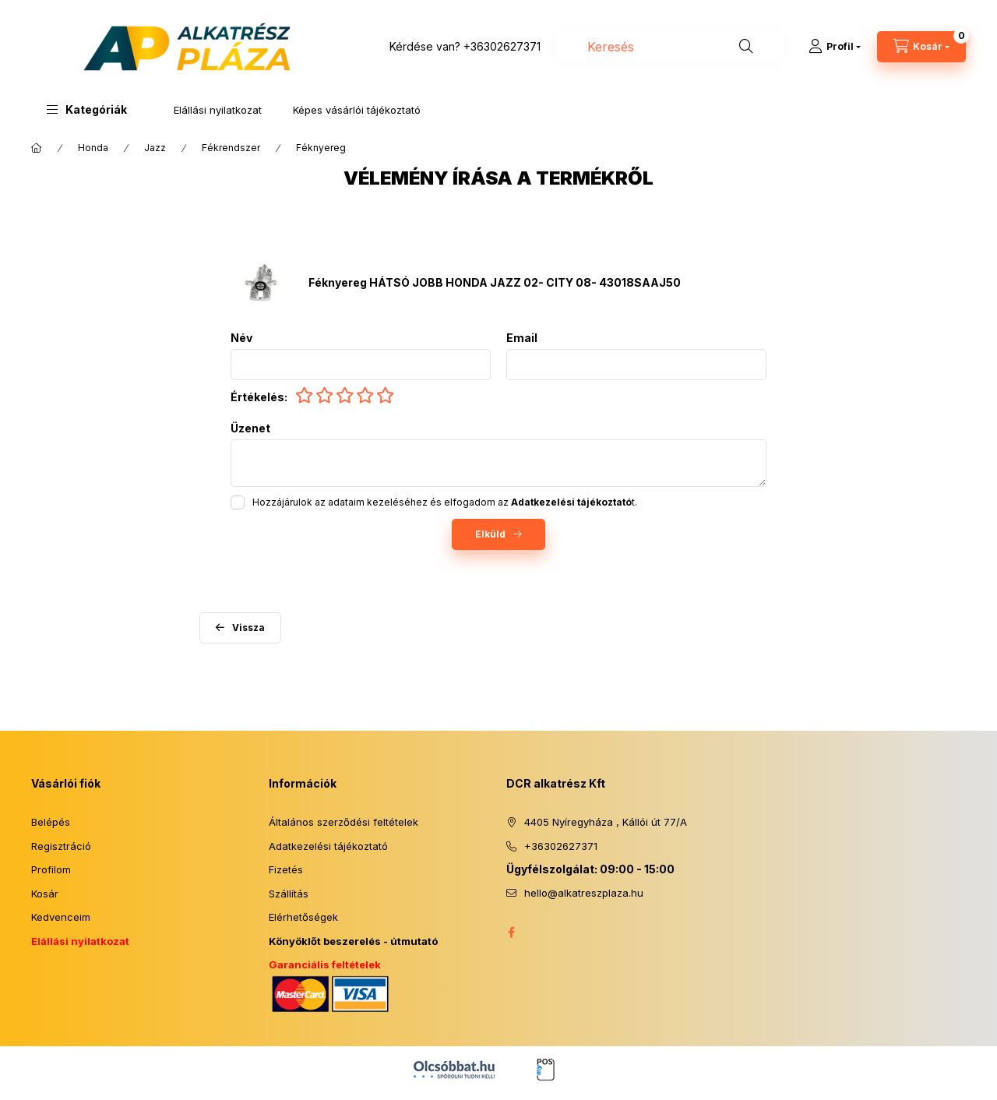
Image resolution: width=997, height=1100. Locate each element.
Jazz (155, 147)
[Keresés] (746, 47)
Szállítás (288, 893)
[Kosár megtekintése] (921, 46)
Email (521, 338)
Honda (93, 147)
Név (241, 338)
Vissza (248, 627)
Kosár (44, 893)
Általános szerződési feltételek (343, 822)
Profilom (51, 869)
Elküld (490, 534)
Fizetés (286, 869)
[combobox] (670, 46)
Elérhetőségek (303, 917)
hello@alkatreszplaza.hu (583, 893)
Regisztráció (61, 846)
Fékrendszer (231, 147)
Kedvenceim (60, 917)
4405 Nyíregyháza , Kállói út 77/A (605, 822)
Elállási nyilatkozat (218, 110)
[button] (87, 109)
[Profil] (834, 46)
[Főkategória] (36, 148)
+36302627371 (502, 46)
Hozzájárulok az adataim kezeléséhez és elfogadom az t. (444, 502)
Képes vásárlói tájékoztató (357, 110)
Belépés (50, 822)
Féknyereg (321, 147)
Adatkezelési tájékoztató (328, 846)
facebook (511, 932)
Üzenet (250, 428)
